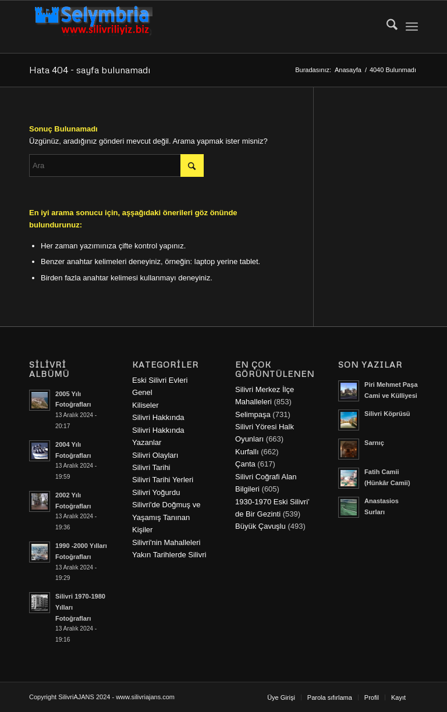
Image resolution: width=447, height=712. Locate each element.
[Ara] (386, 27)
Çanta (245, 464)
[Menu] (412, 26)
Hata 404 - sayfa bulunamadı (89, 70)
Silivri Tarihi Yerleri (162, 479)
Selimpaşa (253, 414)
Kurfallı (246, 451)
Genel (142, 392)
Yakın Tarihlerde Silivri (169, 554)
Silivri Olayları (155, 455)
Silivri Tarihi (151, 467)
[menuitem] (386, 27)
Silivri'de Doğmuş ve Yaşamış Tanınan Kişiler (166, 517)
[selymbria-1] (93, 27)
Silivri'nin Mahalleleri (166, 542)
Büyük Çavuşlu (260, 526)
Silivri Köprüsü (387, 413)
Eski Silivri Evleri (159, 380)
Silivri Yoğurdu (156, 492)
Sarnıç (374, 442)
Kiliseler (145, 405)
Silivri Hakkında (158, 417)
